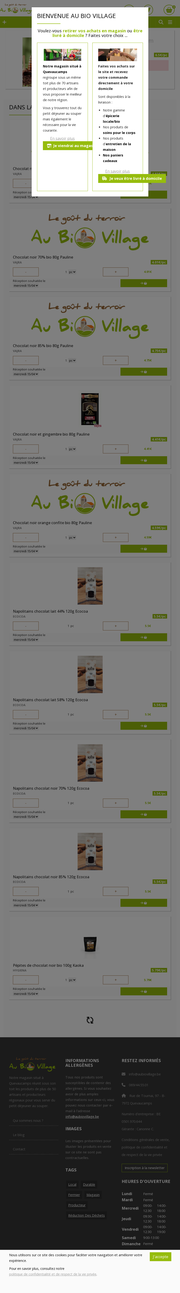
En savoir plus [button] (62, 138)
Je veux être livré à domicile (132, 178)
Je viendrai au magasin (71, 145)
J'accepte (160, 1256)
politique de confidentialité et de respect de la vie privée (52, 1274)
